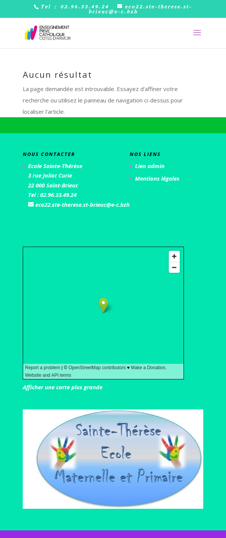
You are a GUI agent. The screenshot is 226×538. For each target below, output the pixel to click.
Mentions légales (157, 178)
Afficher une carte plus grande (62, 387)
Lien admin (150, 166)
